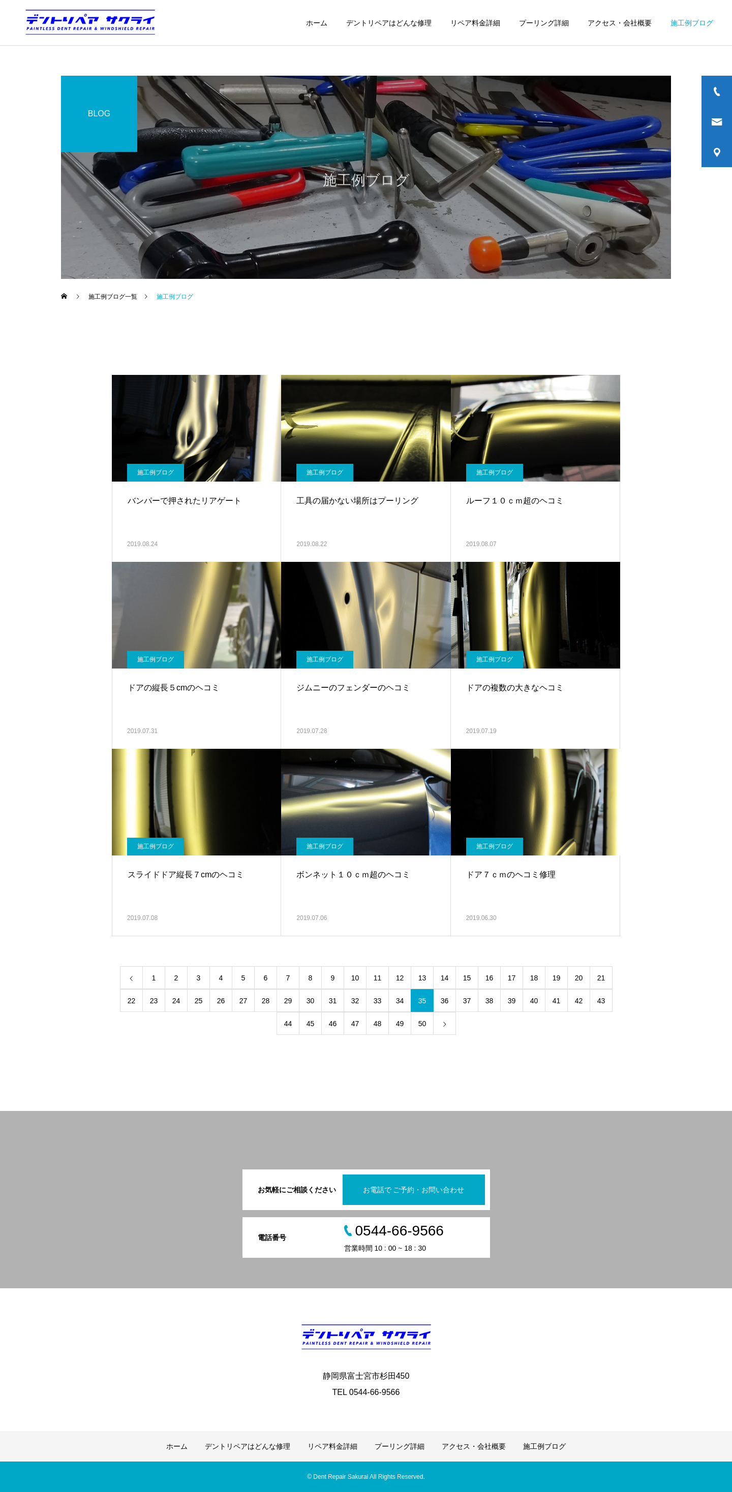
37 (467, 1001)
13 (422, 978)
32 (355, 1001)
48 (378, 1024)
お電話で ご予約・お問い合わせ (414, 1190)
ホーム (316, 23)
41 (557, 1001)
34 (400, 1001)
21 (601, 978)
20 (579, 978)
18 (534, 978)
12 (400, 978)
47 (355, 1024)
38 (489, 1001)
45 (311, 1024)
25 (199, 1001)
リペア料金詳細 (475, 23)
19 (557, 978)
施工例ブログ (691, 23)
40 (534, 1001)
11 (378, 978)
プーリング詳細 (544, 23)
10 (355, 978)
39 (512, 1001)
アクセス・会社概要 (620, 23)
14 (445, 978)
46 (333, 1024)
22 (132, 1001)
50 (422, 1024)
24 (176, 1001)
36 (445, 1001)
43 (601, 1001)
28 (266, 1001)
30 (311, 1001)
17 (512, 978)
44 (288, 1024)
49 (400, 1024)
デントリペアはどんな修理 (389, 23)
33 (378, 1001)
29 (288, 1001)
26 (221, 1001)
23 (154, 1001)
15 (467, 978)
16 (489, 978)
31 (333, 1001)
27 (243, 1001)
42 (579, 1001)
